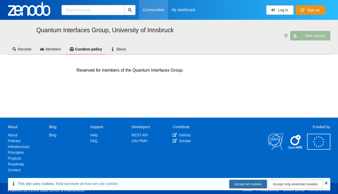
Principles (16, 152)
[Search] (130, 10)
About (118, 49)
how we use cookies (101, 184)
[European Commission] (318, 148)
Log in (279, 10)
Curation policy (85, 49)
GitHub (181, 135)
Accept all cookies (248, 184)
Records (22, 49)
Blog (53, 135)
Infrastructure (19, 147)
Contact (14, 170)
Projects (14, 158)
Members (50, 49)
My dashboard (183, 10)
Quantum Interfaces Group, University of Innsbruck (105, 30)
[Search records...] (93, 10)
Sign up (310, 10)
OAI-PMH (139, 141)
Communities (154, 10)
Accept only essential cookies (295, 184)
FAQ (94, 141)
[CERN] (276, 148)
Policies (14, 141)
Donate (182, 141)
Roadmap (16, 164)
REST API (140, 135)
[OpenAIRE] (295, 148)
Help (94, 135)
